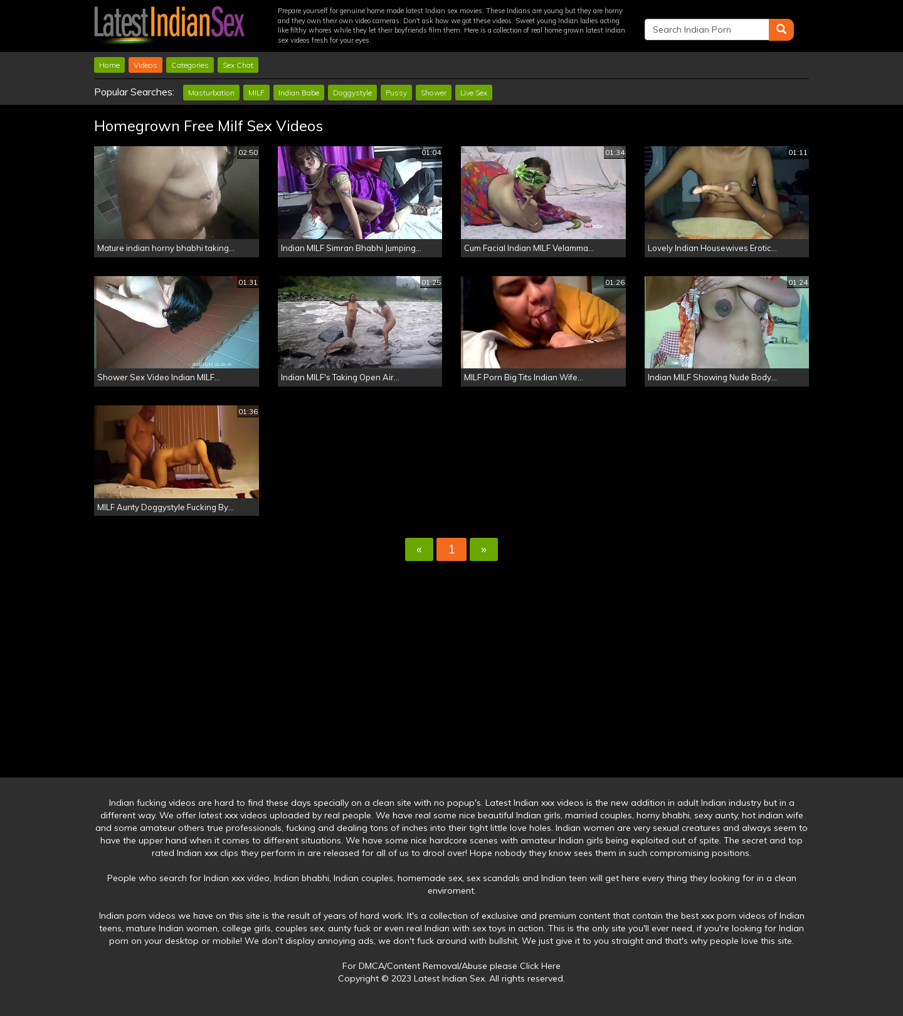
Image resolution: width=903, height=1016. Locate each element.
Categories (190, 65)
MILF (256, 92)
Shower (433, 92)
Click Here (540, 965)
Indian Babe (298, 92)
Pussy (396, 92)
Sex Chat (238, 65)
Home (109, 65)
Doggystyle (352, 92)
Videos (145, 65)
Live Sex (473, 92)
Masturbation (211, 92)
